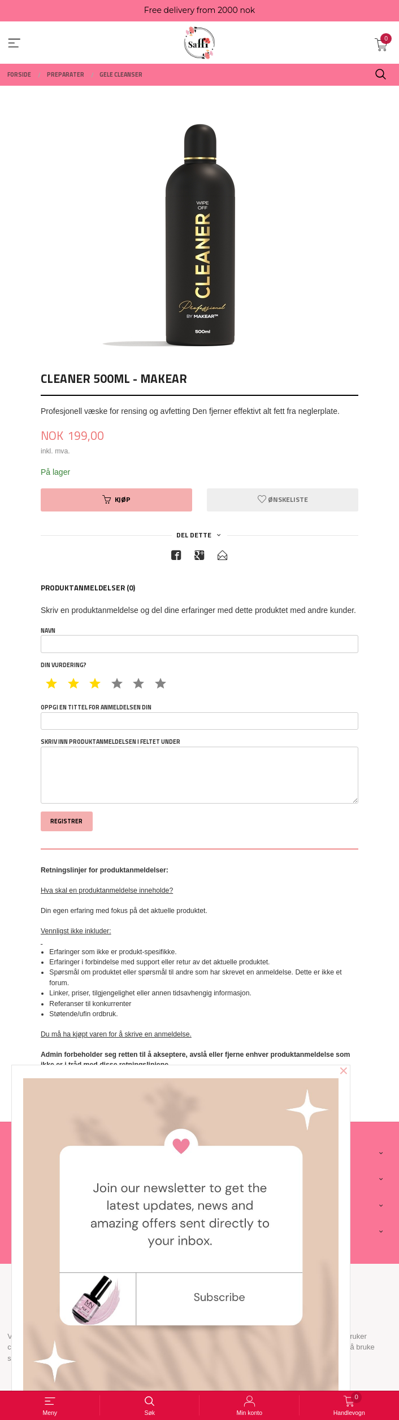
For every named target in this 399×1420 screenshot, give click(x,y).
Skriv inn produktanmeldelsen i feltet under (199, 771)
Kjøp (116, 499)
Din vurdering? (63, 665)
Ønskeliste (283, 499)
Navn (199, 640)
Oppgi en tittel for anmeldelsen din (199, 716)
